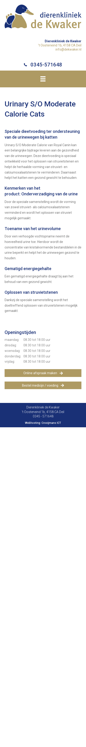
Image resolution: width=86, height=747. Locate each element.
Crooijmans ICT (51, 423)
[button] (43, 373)
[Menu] (43, 79)
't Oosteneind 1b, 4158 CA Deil (59, 45)
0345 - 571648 (43, 416)
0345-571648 (46, 65)
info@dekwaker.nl (68, 49)
